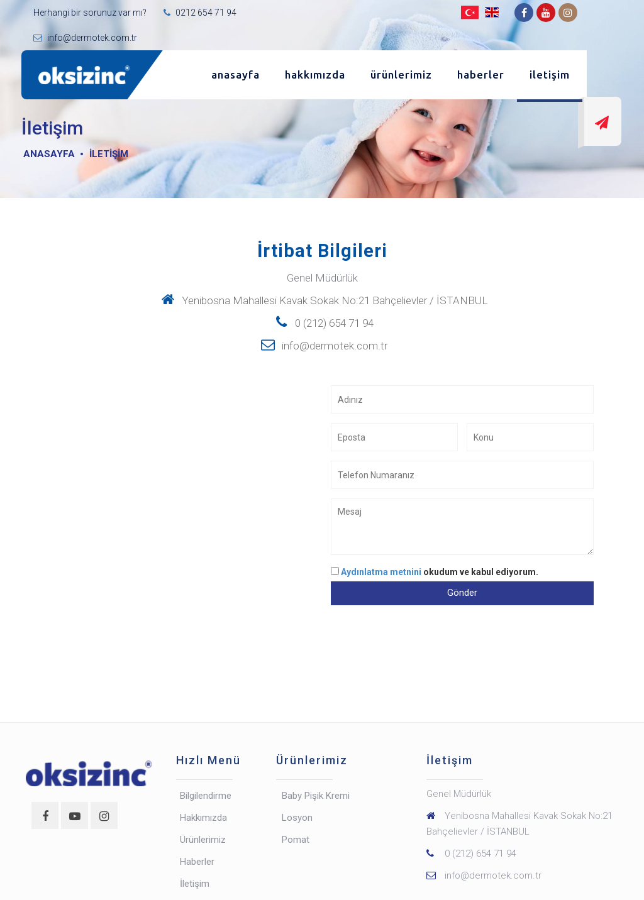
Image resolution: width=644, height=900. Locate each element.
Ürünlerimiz (401, 74)
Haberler (480, 74)
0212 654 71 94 (205, 13)
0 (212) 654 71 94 (322, 323)
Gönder (462, 592)
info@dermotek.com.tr (91, 38)
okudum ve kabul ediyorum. (439, 572)
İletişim (550, 74)
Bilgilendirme (205, 795)
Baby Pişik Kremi (316, 795)
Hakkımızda (315, 74)
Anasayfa (235, 74)
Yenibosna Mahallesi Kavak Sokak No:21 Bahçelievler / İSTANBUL (322, 300)
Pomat (295, 839)
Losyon (297, 817)
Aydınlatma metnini (382, 572)
